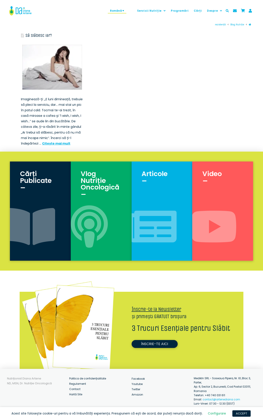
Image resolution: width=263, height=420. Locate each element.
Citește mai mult (56, 143)
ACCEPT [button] (241, 413)
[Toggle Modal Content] (227, 10)
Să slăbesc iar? (38, 35)
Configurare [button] (217, 413)
